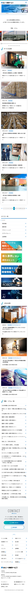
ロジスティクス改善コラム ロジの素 (10, 453)
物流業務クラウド (4, 541)
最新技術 (4, 227)
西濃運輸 (17, 561)
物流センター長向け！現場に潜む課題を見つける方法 (14, 409)
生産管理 (4, 236)
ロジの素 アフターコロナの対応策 (10, 466)
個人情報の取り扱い (5, 584)
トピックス (3, 548)
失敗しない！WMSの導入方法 (9, 441)
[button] (1, 43)
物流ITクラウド (18, 538)
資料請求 (17, 555)
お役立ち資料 (3, 555)
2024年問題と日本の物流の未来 (9, 405)
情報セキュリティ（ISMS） (19, 584)
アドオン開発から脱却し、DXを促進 (10, 444)
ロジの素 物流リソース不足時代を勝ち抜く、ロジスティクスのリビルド (14, 456)
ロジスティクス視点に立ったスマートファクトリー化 (14, 437)
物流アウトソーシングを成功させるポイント (12, 484)
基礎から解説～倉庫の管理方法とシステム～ (12, 433)
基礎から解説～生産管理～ (8, 423)
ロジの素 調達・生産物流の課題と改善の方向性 (13, 469)
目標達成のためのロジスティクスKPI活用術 (12, 430)
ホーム (2, 13)
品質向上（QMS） (4, 586)
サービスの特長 (4, 538)
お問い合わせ (14, 522)
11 (22, 208)
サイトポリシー (4, 581)
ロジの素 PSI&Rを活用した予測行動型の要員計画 (13, 472)
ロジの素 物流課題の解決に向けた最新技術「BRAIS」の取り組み (12, 461)
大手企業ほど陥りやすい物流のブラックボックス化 (14, 413)
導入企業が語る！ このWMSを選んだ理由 (11, 493)
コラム (2, 545)
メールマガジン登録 (19, 551)
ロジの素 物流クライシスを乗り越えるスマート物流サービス (14, 476)
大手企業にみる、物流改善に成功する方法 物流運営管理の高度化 (14, 497)
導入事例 (17, 541)
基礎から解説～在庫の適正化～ (9, 420)
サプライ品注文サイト (20, 558)
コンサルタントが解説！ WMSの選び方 (11, 480)
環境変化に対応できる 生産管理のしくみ (11, 490)
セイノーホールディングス (7, 561)
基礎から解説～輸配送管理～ (8, 417)
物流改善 (4, 223)
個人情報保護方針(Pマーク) (19, 581)
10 (20, 208)
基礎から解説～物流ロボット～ (9, 426)
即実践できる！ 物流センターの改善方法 (11, 487)
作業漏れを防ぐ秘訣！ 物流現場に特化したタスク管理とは (14, 448)
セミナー (17, 545)
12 (24, 208)
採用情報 (3, 551)
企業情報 (17, 548)
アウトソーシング (6, 230)
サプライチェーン (6, 233)
